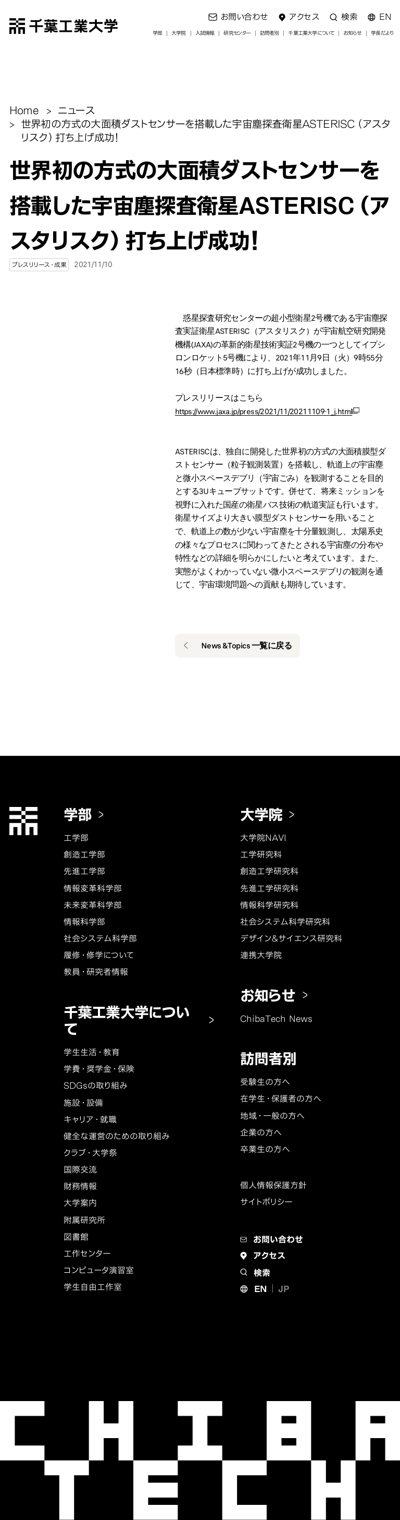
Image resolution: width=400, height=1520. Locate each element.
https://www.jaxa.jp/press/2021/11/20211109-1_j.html (263, 411)
